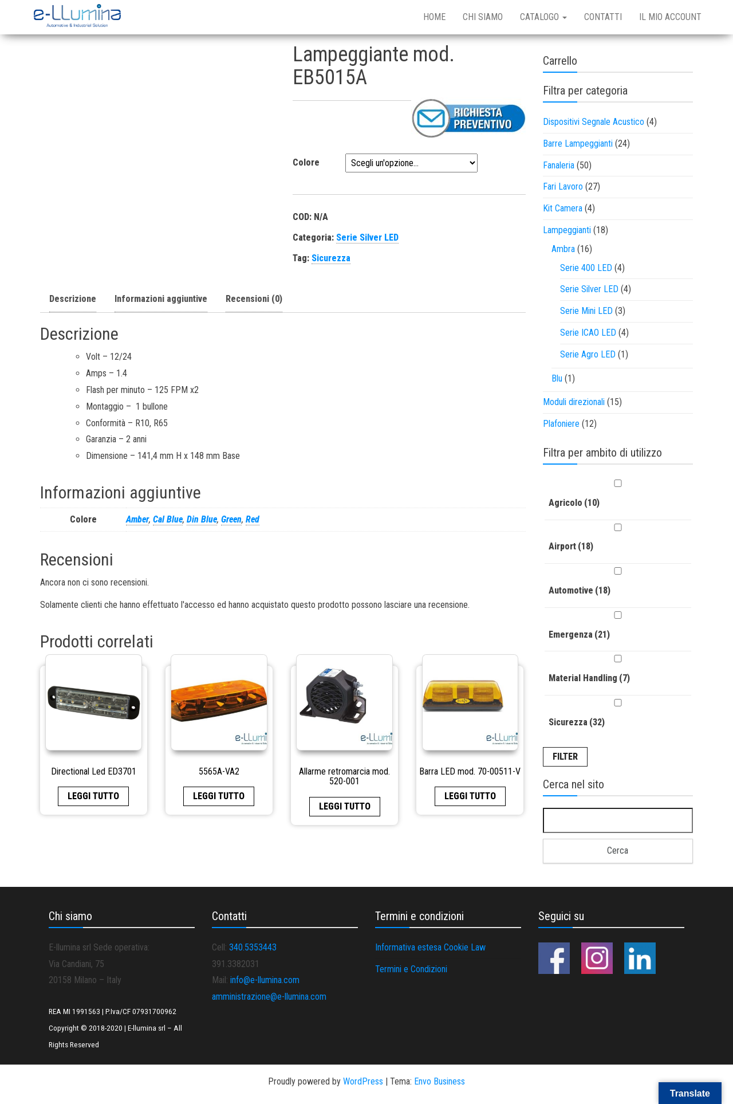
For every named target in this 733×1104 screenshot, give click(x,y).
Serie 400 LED (586, 267)
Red (252, 519)
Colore (306, 162)
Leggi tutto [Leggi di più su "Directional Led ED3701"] (93, 796)
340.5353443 (253, 947)
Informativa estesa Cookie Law (430, 947)
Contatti (603, 16)
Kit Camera (562, 208)
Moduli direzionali (574, 401)
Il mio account (670, 16)
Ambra (563, 248)
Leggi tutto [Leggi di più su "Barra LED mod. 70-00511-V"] (470, 796)
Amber (137, 519)
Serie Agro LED (588, 354)
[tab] (72, 299)
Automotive (579, 590)
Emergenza (579, 634)
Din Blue (202, 519)
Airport (571, 546)
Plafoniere (561, 423)
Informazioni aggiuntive (161, 298)
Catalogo (543, 16)
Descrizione (72, 298)
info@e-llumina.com (264, 980)
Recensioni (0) (254, 298)
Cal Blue (168, 519)
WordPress (363, 1081)
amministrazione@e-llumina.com (269, 996)
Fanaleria (558, 165)
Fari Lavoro (563, 186)
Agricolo (574, 502)
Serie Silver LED (367, 237)
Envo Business (439, 1081)
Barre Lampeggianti (578, 143)
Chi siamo (483, 16)
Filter (565, 756)
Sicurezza (331, 258)
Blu (556, 378)
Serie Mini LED (586, 310)
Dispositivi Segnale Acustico (593, 121)
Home (434, 16)
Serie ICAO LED (588, 332)
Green (231, 519)
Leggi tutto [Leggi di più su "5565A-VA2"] (219, 796)
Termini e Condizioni (411, 969)
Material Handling (589, 678)
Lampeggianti (567, 230)
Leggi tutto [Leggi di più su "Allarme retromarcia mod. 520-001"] (345, 806)
